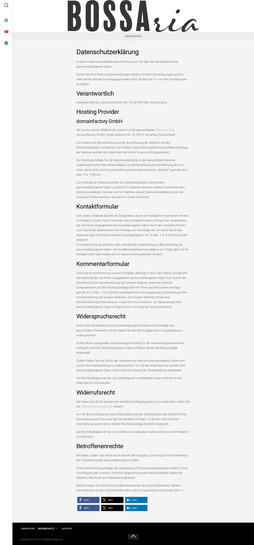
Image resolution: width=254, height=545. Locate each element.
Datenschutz (46, 528)
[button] (88, 500)
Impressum (27, 528)
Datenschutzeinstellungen (98, 406)
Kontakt (67, 528)
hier (155, 79)
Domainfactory (165, 130)
